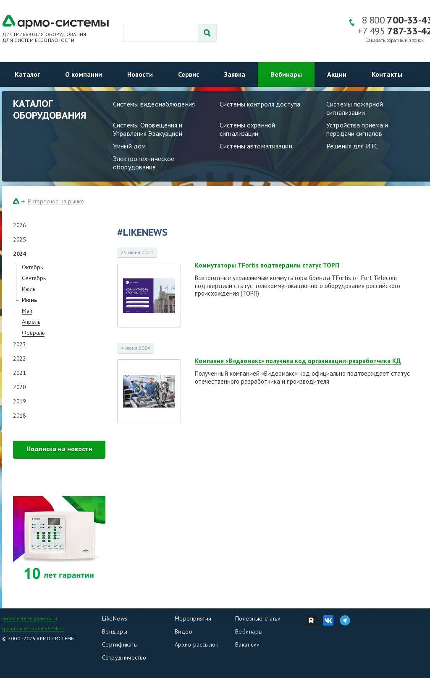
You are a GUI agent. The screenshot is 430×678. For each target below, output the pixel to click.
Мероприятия (193, 618)
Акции (336, 74)
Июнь (29, 300)
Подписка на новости (59, 448)
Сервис (188, 74)
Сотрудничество (124, 657)
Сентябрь (34, 278)
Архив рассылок (196, 644)
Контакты (387, 74)
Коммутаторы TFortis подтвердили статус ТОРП (267, 265)
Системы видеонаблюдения (154, 104)
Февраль (33, 332)
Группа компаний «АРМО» (33, 628)
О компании (83, 74)
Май (27, 310)
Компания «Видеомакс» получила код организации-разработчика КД (298, 361)
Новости (140, 74)
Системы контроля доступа (260, 104)
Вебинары (286, 74)
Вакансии (247, 644)
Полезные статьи (258, 618)
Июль (28, 289)
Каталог (27, 74)
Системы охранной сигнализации (247, 129)
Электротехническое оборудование (143, 162)
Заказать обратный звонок (395, 40)
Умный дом (129, 146)
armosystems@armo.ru (29, 618)
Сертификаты (120, 644)
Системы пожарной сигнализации (354, 108)
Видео (183, 631)
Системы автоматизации (256, 146)
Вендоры (114, 631)
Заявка (234, 74)
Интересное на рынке (56, 201)
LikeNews (114, 618)
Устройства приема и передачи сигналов (357, 129)
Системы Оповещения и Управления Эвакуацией (148, 129)
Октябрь (32, 267)
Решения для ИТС (352, 146)
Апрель (31, 321)
